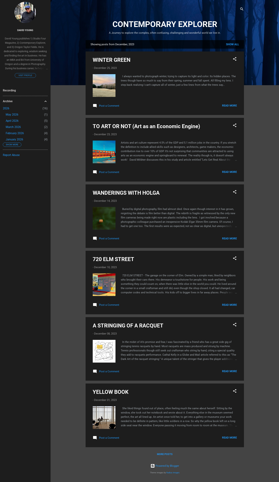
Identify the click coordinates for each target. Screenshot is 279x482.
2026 (6, 108)
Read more (229, 105)
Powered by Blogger (165, 465)
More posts (165, 454)
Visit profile (25, 75)
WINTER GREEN (111, 60)
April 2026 (12, 120)
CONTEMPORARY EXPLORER (164, 24)
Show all (232, 44)
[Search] (242, 9)
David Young (25, 30)
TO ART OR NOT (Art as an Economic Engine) (146, 126)
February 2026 (15, 133)
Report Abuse (11, 155)
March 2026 (13, 127)
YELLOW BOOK (110, 392)
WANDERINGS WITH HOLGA (126, 193)
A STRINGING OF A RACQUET (128, 325)
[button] (235, 59)
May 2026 (12, 114)
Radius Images (173, 473)
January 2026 (14, 139)
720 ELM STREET (113, 259)
